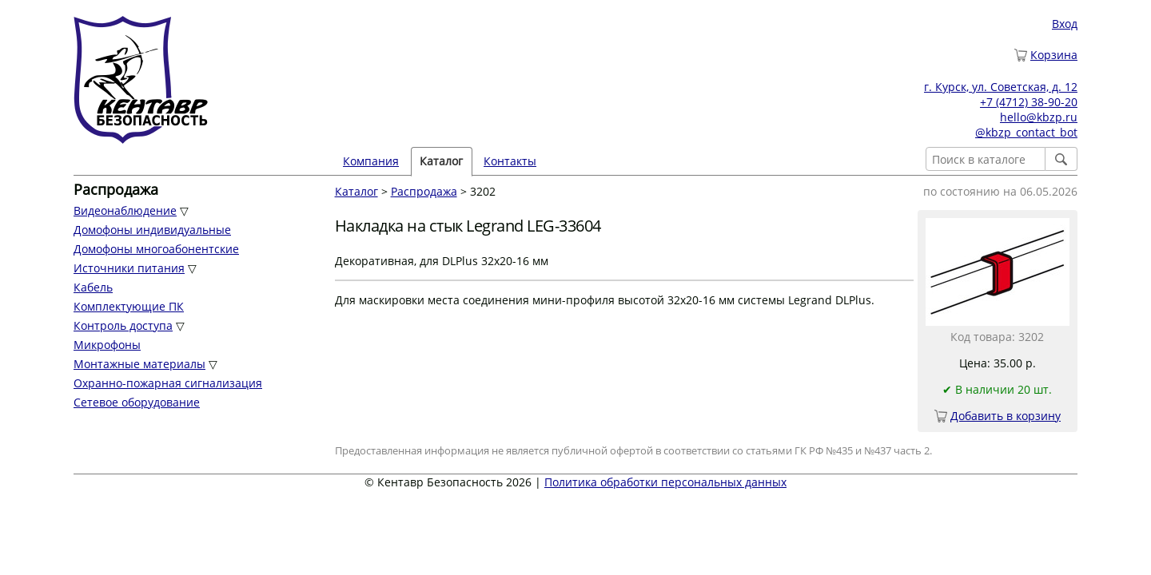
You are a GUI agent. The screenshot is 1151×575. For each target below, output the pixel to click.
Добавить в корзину (1005, 415)
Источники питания (129, 268)
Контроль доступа (123, 325)
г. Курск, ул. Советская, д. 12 (1000, 86)
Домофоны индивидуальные (152, 229)
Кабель (93, 287)
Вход (1064, 23)
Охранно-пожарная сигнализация (168, 383)
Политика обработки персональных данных (665, 482)
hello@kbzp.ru (1038, 117)
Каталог (441, 161)
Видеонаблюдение (125, 210)
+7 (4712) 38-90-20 (1028, 101)
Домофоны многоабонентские (156, 248)
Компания (371, 161)
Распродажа (424, 191)
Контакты (510, 161)
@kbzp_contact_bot (1026, 132)
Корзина (1053, 54)
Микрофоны (107, 344)
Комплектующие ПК (129, 306)
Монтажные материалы (139, 363)
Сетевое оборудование (137, 402)
